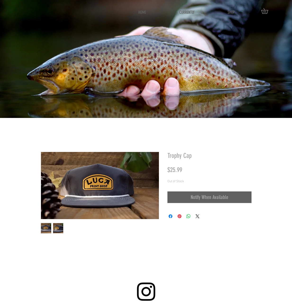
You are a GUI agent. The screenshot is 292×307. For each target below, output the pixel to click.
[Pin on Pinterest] (179, 216)
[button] (267, 11)
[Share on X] (197, 216)
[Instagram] (146, 291)
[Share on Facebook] (170, 216)
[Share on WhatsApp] (188, 216)
